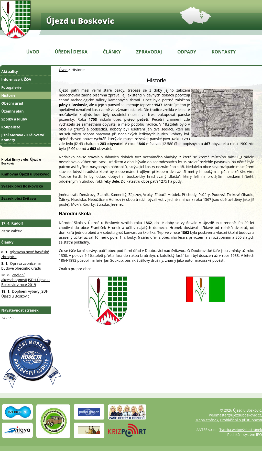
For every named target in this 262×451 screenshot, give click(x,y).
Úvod (32, 52)
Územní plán (12, 111)
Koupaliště (10, 127)
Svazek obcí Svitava (18, 198)
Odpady (186, 52)
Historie (8, 95)
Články (112, 52)
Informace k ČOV (16, 79)
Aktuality (9, 71)
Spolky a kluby (14, 119)
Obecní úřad (12, 103)
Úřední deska (71, 52)
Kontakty (224, 52)
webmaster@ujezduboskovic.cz (235, 415)
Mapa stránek (206, 419)
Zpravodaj (149, 52)
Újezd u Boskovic (80, 20)
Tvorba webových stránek (241, 429)
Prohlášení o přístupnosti (241, 419)
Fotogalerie (11, 87)
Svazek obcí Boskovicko (22, 186)
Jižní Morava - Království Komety (22, 137)
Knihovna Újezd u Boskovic (25, 174)
